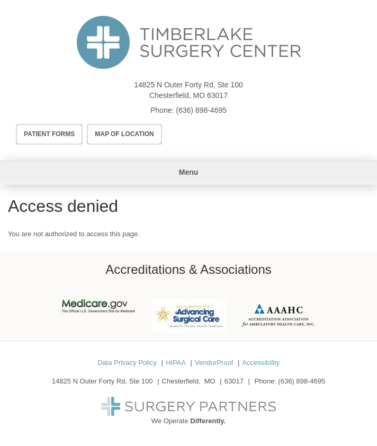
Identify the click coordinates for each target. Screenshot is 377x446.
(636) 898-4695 (201, 110)
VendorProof (214, 363)
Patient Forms (49, 134)
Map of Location (124, 134)
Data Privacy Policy (127, 363)
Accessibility (261, 363)
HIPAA (176, 363)
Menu (189, 172)
